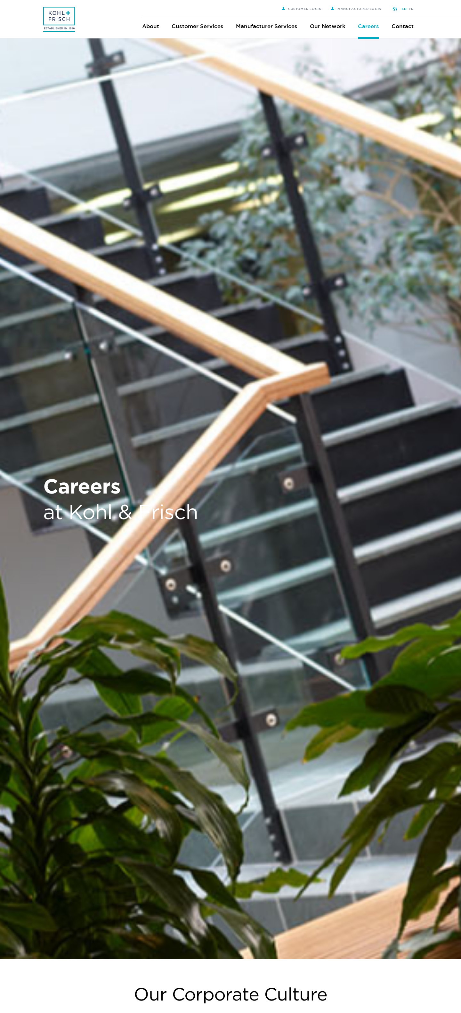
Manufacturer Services (271, 26)
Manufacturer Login (360, 9)
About (154, 26)
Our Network (331, 26)
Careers (372, 26)
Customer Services (202, 26)
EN (408, 9)
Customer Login (306, 9)
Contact (407, 26)
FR (415, 9)
